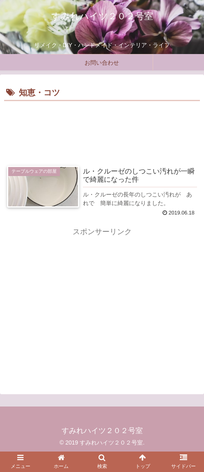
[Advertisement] (102, 128)
